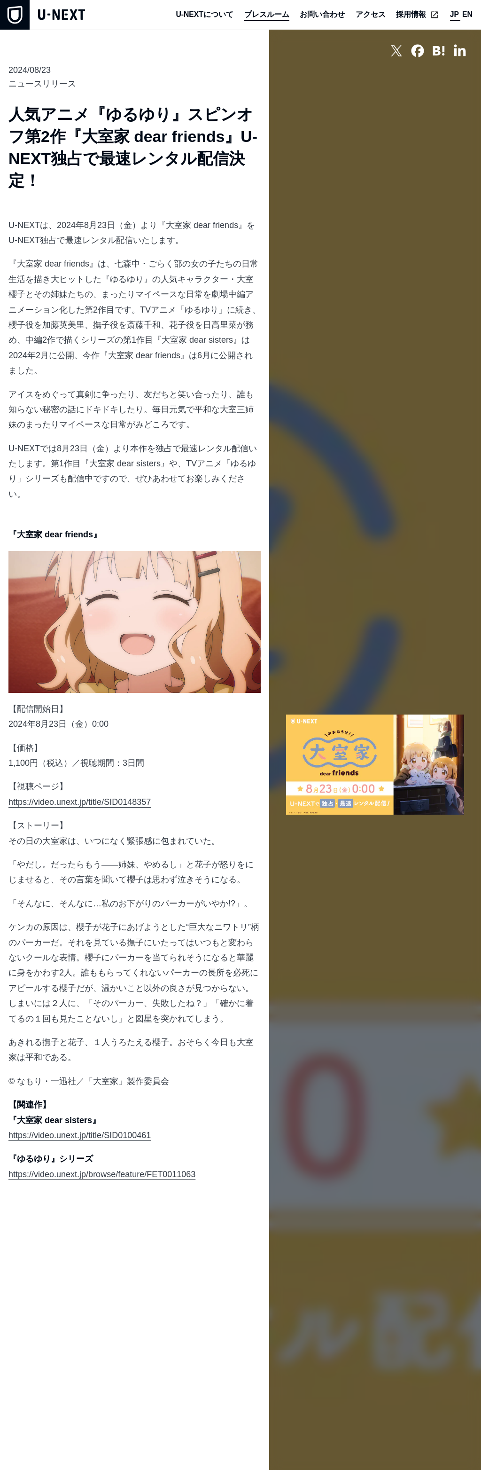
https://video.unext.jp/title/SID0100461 (79, 1135)
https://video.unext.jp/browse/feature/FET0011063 (101, 1174)
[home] (42, 15)
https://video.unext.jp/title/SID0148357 (79, 802)
